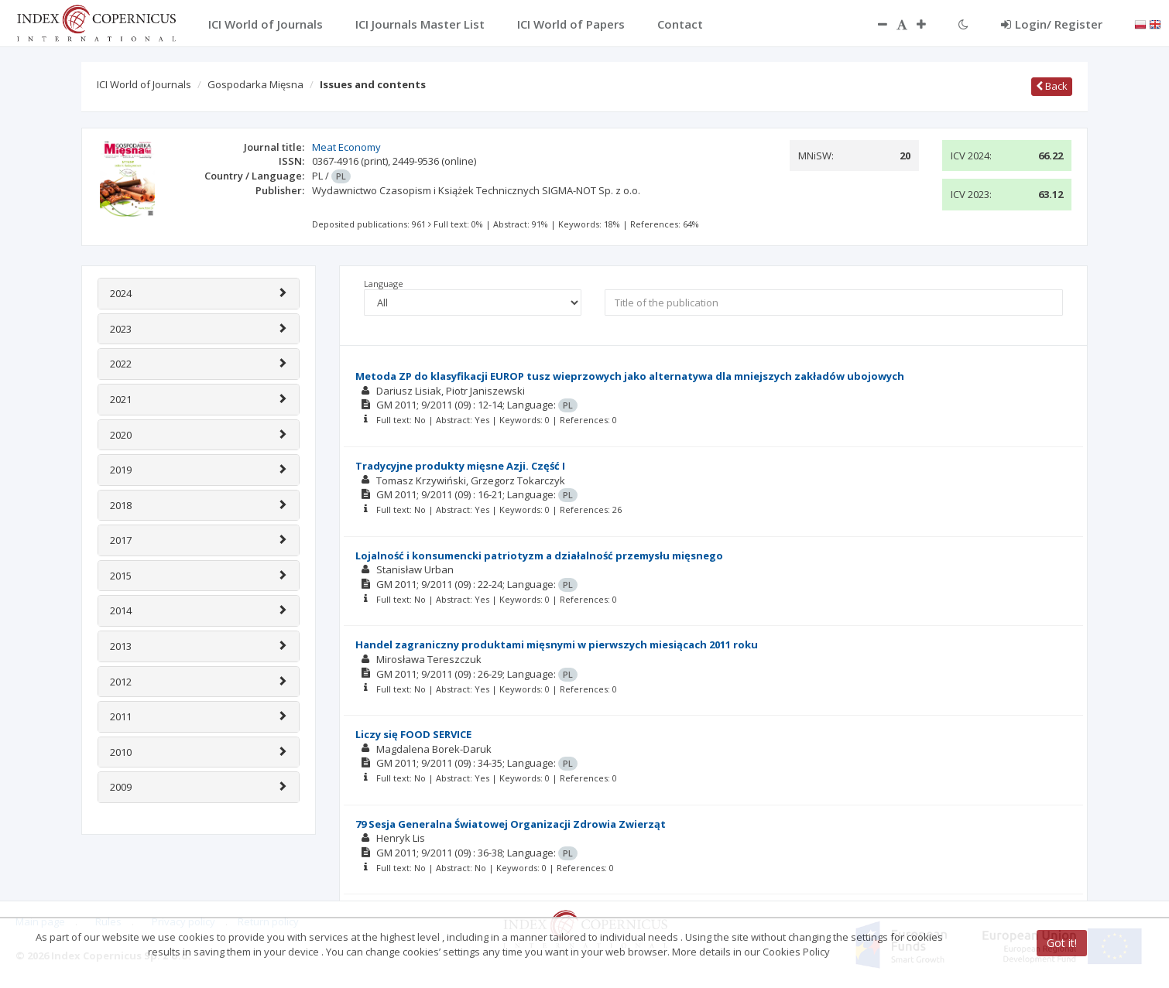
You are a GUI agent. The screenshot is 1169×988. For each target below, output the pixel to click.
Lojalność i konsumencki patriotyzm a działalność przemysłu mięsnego (539, 555)
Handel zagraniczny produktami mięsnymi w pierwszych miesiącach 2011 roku (556, 644)
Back (1052, 86)
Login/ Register (1051, 24)
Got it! (1062, 942)
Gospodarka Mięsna (255, 84)
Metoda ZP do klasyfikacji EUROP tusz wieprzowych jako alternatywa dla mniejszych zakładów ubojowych (629, 376)
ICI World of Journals (144, 84)
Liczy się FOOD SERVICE (413, 734)
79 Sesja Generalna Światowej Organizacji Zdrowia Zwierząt (510, 824)
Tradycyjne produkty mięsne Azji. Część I (460, 466)
